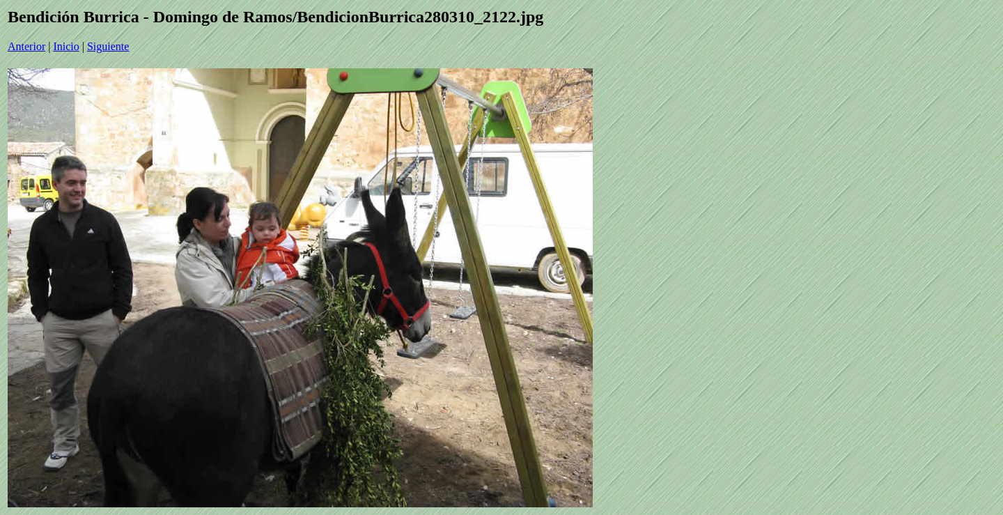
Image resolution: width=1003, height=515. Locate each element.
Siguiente (108, 46)
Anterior (26, 46)
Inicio (66, 46)
